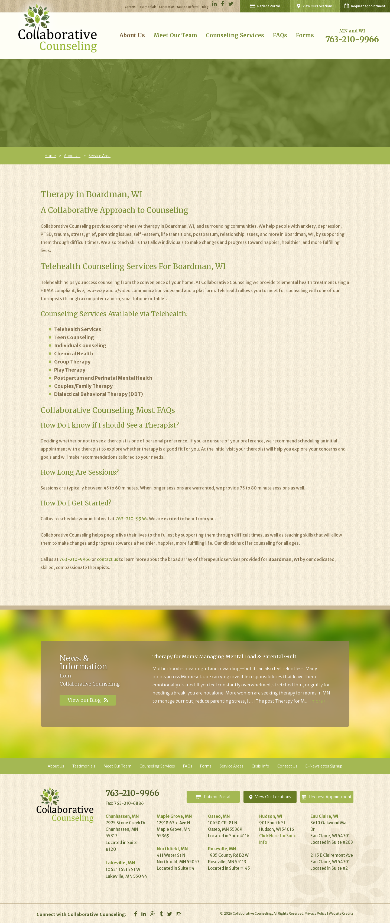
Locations (270, 796)
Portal (213, 796)
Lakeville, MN (120, 862)
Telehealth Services (77, 329)
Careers (130, 7)
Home (50, 155)
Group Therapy (72, 362)
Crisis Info (260, 766)
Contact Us (166, 7)
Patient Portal (265, 6)
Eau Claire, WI (324, 816)
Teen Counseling (74, 337)
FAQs (280, 35)
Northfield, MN (172, 848)
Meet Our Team (175, 35)
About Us (132, 35)
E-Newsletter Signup (324, 766)
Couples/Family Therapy (83, 386)
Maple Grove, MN (174, 816)
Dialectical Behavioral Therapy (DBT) (98, 394)
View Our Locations (315, 6)
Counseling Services (235, 35)
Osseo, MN (219, 816)
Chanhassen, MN (122, 816)
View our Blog (88, 700)
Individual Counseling (80, 345)
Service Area (99, 155)
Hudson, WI (270, 816)
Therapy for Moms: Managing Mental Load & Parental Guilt (224, 656)
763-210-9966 (352, 39)
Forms (305, 35)
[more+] (319, 701)
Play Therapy (69, 370)
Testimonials (147, 7)
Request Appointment (364, 6)
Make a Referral (188, 7)
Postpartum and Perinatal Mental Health (103, 378)
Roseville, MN (222, 848)
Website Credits (341, 913)
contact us (107, 559)
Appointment (327, 796)
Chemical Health (73, 353)
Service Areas (231, 766)
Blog (205, 7)
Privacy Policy (315, 913)
